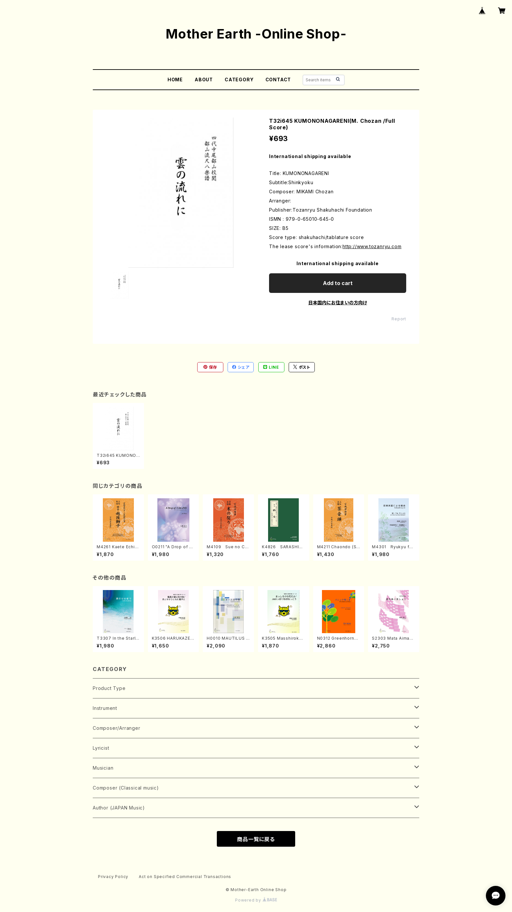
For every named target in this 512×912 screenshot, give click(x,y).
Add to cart (338, 283)
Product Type (109, 688)
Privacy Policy (113, 876)
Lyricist (101, 748)
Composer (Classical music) (126, 788)
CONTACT (278, 79)
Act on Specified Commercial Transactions (185, 876)
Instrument (105, 708)
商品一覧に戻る (256, 839)
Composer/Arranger (116, 728)
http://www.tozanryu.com (372, 246)
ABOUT (204, 79)
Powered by (256, 900)
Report (399, 318)
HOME (175, 79)
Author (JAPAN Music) (119, 807)
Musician (103, 768)
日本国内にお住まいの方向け (337, 302)
